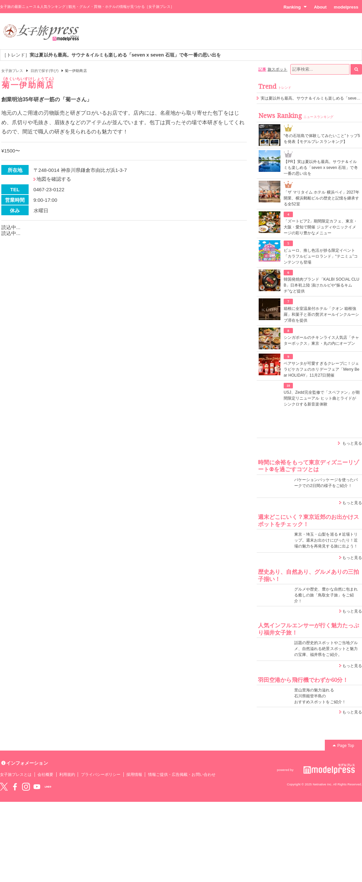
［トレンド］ (111, 55)
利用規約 (67, 774)
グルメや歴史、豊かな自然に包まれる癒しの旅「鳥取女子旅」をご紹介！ (326, 595)
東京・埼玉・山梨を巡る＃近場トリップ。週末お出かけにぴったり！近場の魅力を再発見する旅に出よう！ (326, 540)
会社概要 (45, 774)
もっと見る (352, 443)
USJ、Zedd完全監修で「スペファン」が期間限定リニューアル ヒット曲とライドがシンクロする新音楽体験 (322, 398)
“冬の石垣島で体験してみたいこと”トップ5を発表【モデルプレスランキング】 (322, 138)
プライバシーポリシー (101, 774)
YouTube (37, 787)
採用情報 (134, 774)
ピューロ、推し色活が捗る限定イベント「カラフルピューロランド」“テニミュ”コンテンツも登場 (321, 256)
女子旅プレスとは (16, 774)
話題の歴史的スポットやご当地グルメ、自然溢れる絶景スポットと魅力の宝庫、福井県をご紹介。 (326, 648)
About (320, 7)
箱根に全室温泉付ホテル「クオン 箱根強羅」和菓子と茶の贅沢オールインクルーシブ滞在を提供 (321, 314)
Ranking (295, 7)
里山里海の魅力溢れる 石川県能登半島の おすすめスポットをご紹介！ (320, 696)
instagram (26, 787)
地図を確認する (54, 179)
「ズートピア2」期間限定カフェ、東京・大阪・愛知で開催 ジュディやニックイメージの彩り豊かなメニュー (320, 227)
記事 (262, 69)
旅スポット (277, 69)
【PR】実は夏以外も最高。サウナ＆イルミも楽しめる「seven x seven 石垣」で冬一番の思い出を (321, 167)
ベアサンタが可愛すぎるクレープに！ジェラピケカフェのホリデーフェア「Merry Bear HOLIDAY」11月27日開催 (321, 369)
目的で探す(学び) (45, 71)
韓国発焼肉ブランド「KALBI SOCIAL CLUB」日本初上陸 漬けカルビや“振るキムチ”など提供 (321, 285)
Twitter (4, 787)
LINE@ (48, 787)
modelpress (346, 7)
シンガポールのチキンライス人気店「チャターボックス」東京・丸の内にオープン (321, 340)
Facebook (15, 787)
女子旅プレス (12, 71)
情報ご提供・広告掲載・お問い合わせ (182, 774)
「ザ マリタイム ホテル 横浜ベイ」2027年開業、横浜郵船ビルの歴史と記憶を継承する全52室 (321, 198)
